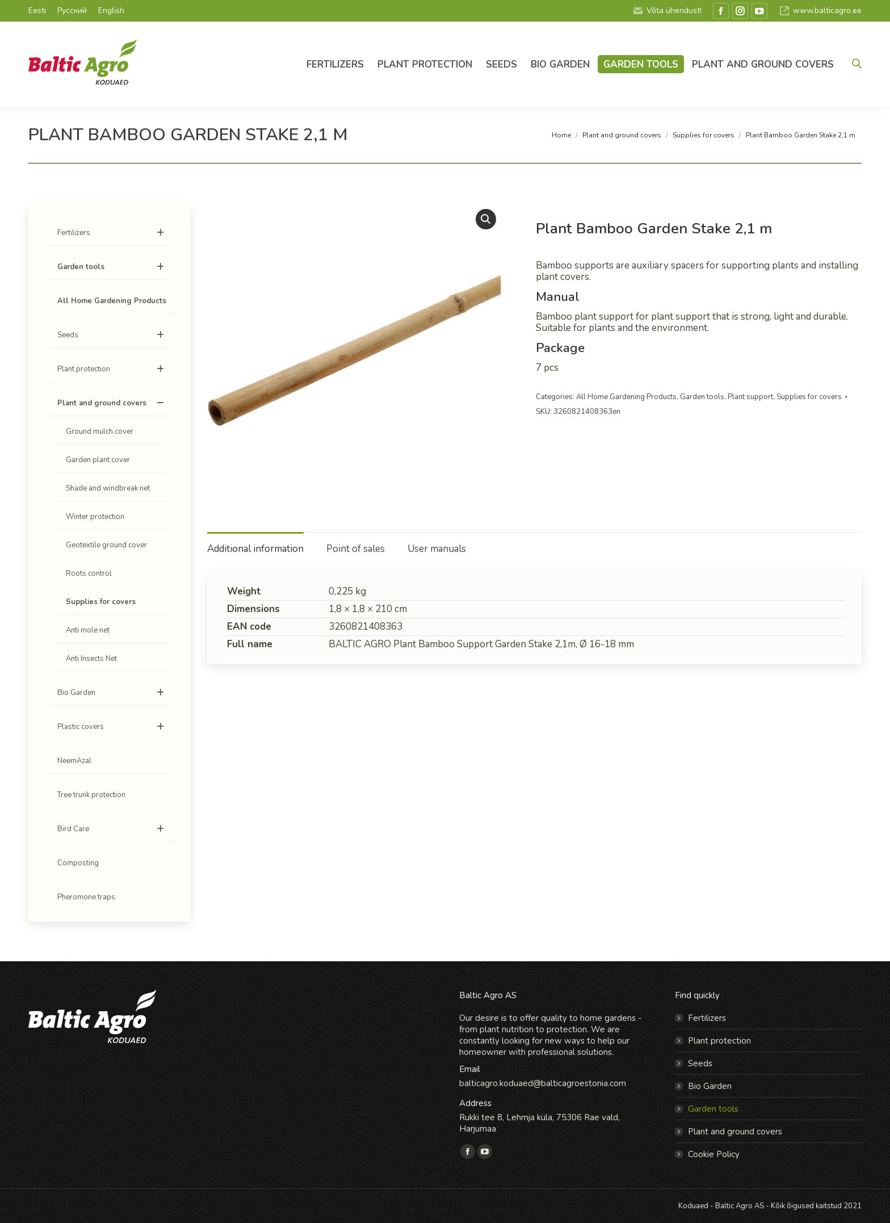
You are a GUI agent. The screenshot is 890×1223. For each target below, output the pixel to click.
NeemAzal (74, 761)
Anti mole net (88, 630)
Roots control (89, 573)
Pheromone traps (86, 897)
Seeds (112, 335)
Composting (78, 863)
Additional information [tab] (255, 548)
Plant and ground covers (112, 403)
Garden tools (702, 397)
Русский (72, 10)
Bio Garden (112, 693)
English (111, 10)
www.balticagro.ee (820, 10)
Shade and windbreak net (108, 488)
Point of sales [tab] (355, 548)
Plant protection (112, 369)
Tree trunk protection (91, 795)
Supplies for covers (809, 397)
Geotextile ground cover (106, 545)
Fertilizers (112, 233)
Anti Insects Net (91, 659)
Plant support (750, 397)
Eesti (37, 10)
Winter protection (95, 517)
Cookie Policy (714, 1154)
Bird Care (112, 829)
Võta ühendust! (667, 10)
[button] (486, 219)
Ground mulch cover (99, 431)
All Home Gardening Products (626, 397)
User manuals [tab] (437, 548)
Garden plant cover (98, 460)
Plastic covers (112, 727)
